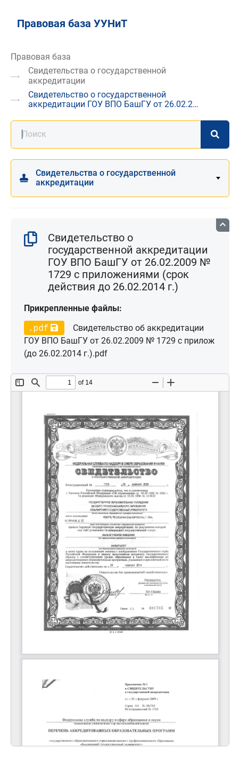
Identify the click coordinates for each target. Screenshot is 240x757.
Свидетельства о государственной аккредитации (97, 75)
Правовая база (41, 57)
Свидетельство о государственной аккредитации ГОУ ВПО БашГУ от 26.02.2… (113, 99)
